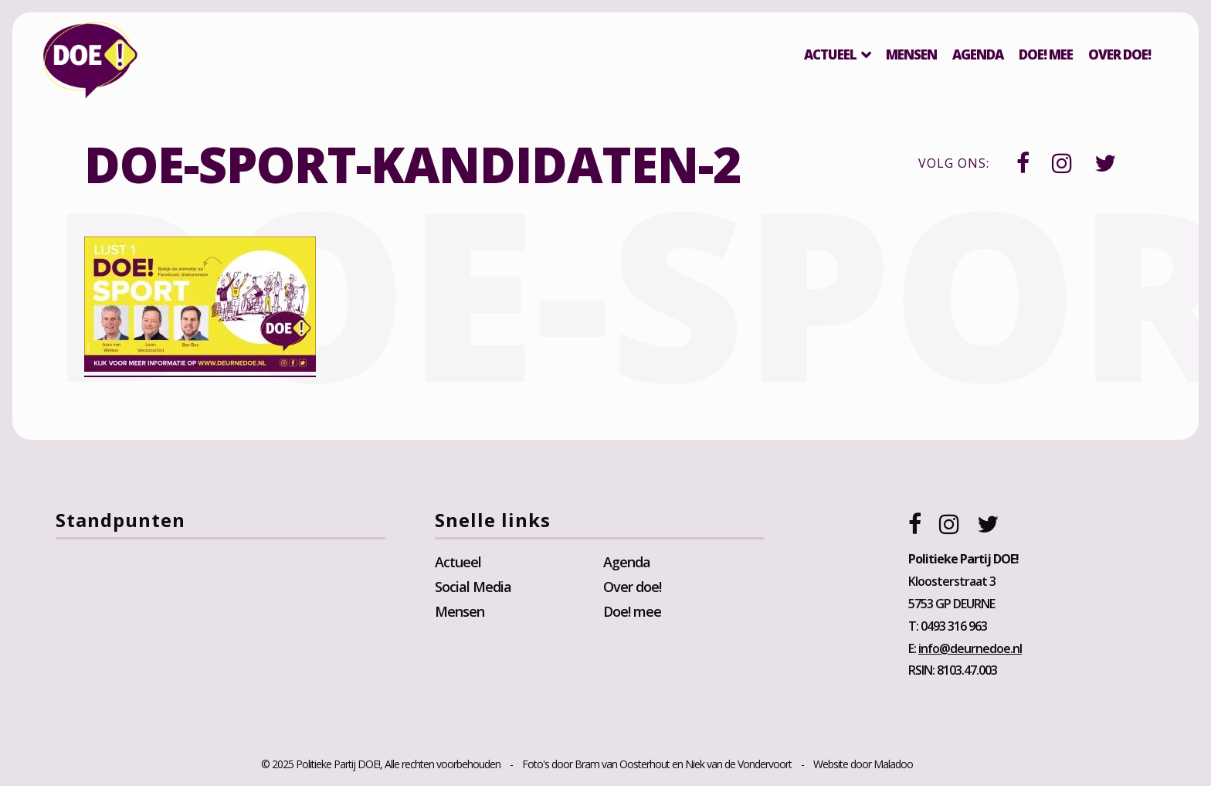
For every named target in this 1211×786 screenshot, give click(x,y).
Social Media (473, 586)
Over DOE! (1119, 54)
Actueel (830, 54)
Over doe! (632, 586)
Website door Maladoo (863, 764)
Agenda (977, 54)
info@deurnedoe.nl (970, 648)
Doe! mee (1046, 54)
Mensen (911, 54)
